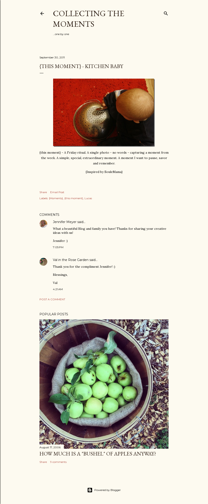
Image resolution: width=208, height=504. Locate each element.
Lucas (88, 198)
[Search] (166, 12)
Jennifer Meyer (64, 222)
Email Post (57, 192)
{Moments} (56, 198)
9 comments (58, 462)
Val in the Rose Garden (71, 260)
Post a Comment (52, 299)
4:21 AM (58, 289)
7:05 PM (58, 247)
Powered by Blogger (104, 490)
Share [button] (43, 192)
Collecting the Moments (88, 18)
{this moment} (73, 198)
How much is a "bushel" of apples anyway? (97, 453)
